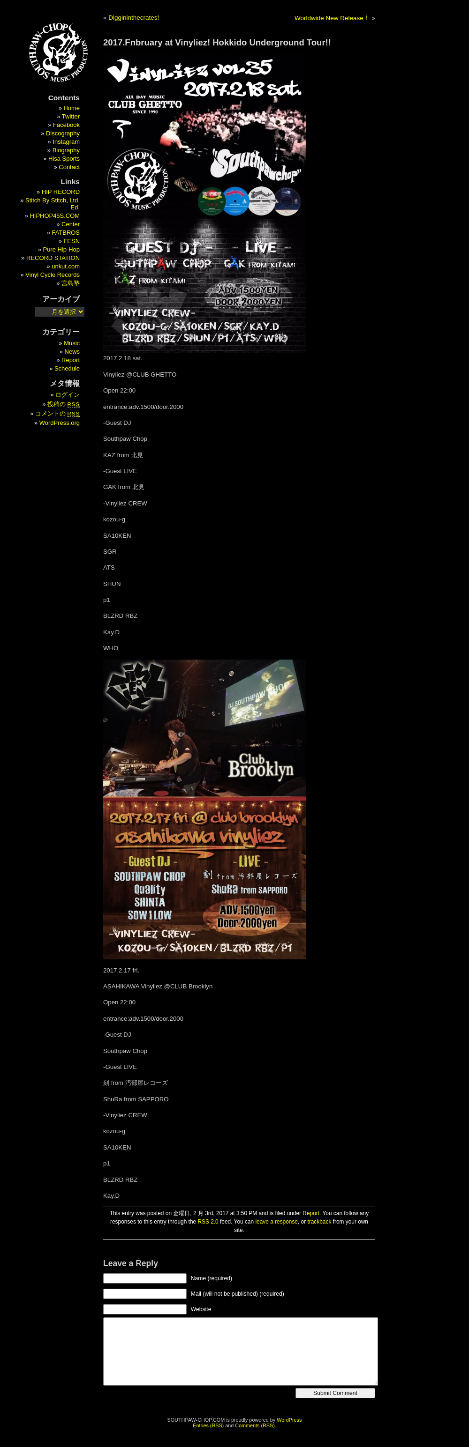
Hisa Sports (64, 158)
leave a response (276, 1221)
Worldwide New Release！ (332, 18)
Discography (63, 133)
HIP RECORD (61, 191)
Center (70, 224)
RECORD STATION (53, 257)
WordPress (289, 1420)
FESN (71, 241)
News (72, 351)
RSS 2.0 (207, 1221)
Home (71, 107)
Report (311, 1213)
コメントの (57, 413)
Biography (66, 150)
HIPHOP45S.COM (55, 215)
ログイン (67, 394)
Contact (69, 167)
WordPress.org (59, 422)
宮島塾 (70, 283)
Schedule (67, 368)
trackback (319, 1221)
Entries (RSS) (208, 1425)
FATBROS (66, 232)
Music (72, 343)
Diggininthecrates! (133, 17)
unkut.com (66, 266)
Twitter (71, 116)
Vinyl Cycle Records (52, 274)
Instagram (66, 141)
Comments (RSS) (255, 1425)
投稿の (63, 404)
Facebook (66, 124)
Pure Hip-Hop (61, 249)
